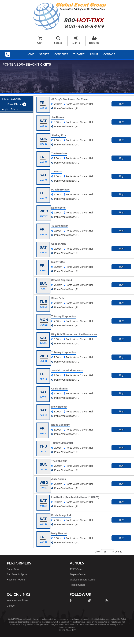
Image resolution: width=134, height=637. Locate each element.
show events (108, 551)
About (94, 54)
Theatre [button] (78, 54)
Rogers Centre (77, 584)
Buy (121, 103)
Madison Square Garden (83, 579)
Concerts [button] (61, 54)
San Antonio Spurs (17, 574)
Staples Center (78, 574)
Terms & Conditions (17, 600)
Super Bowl (13, 569)
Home (30, 54)
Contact (109, 54)
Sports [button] (44, 54)
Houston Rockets (16, 579)
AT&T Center (77, 569)
